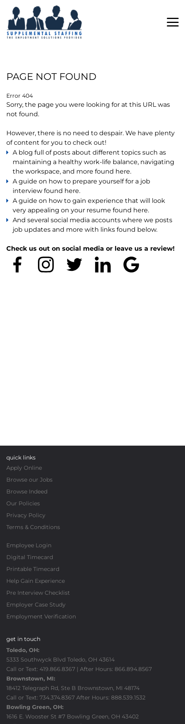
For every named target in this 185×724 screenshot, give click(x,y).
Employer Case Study (36, 604)
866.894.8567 (133, 669)
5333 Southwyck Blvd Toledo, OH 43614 (60, 659)
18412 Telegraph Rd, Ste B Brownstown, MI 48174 (73, 688)
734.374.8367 (57, 697)
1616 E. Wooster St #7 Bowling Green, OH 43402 (73, 716)
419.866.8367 (57, 669)
